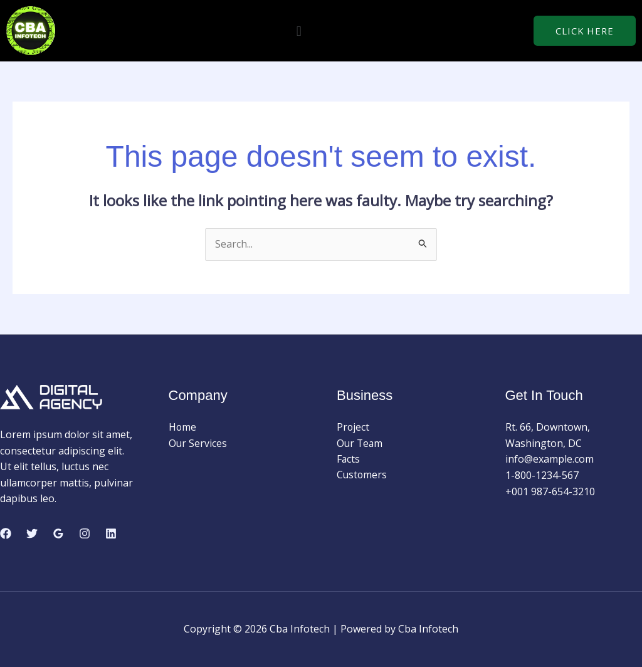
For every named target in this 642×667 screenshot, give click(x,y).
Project (353, 427)
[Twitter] (32, 533)
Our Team (360, 443)
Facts (348, 459)
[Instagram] (84, 533)
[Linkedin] (111, 533)
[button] (299, 30)
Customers (362, 475)
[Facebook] (5, 533)
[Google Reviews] (58, 533)
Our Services (198, 443)
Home (183, 427)
